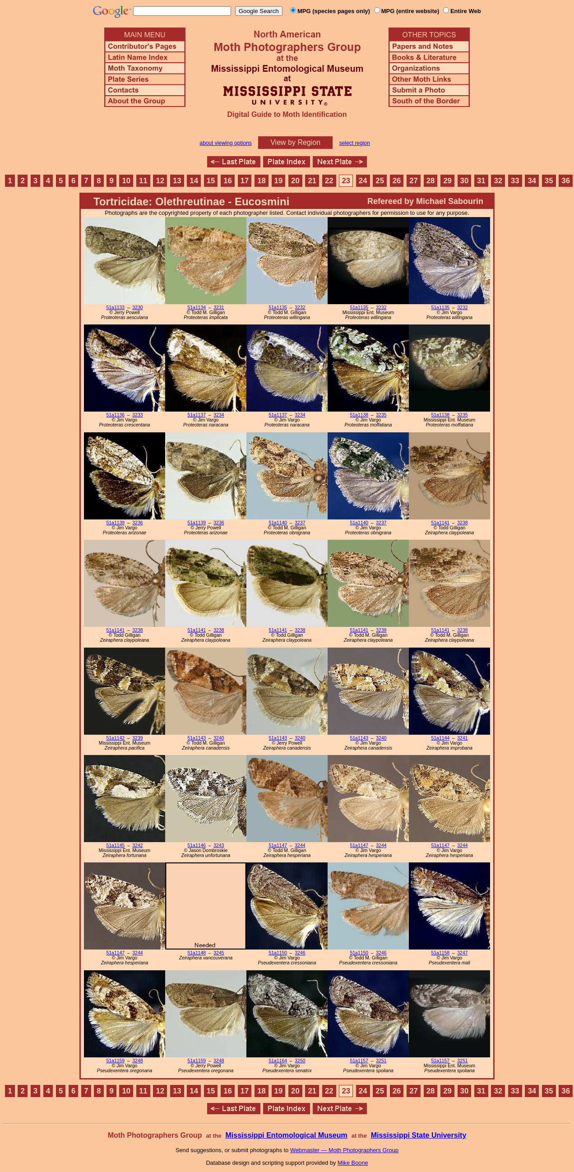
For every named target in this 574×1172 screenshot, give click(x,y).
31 (481, 180)
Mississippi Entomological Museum (286, 1135)
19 (278, 180)
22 (329, 180)
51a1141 (440, 522)
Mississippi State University (419, 1135)
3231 (218, 307)
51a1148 (197, 952)
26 (397, 180)
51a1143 (197, 738)
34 (532, 180)
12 (160, 180)
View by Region (295, 142)
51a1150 (278, 952)
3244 (300, 845)
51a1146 (197, 845)
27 (413, 180)
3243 (218, 845)
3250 (300, 1060)
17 (245, 180)
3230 (137, 307)
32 (498, 180)
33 (515, 180)
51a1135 (278, 307)
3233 (137, 414)
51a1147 (278, 845)
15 (211, 180)
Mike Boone (353, 1162)
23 (346, 180)
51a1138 (359, 414)
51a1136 (115, 414)
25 (379, 180)
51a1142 (115, 738)
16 (227, 180)
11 (143, 180)
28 (430, 180)
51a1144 (440, 738)
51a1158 (440, 952)
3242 (137, 845)
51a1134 (197, 307)
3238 (462, 522)
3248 (137, 1060)
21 (312, 180)
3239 (137, 738)
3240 (218, 738)
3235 (381, 414)
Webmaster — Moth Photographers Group (344, 1150)
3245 (218, 952)
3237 (300, 522)
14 (194, 180)
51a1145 (115, 845)
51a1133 (115, 307)
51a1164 (278, 1060)
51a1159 (115, 1060)
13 (177, 180)
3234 (218, 414)
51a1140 (278, 522)
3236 (137, 522)
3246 (300, 952)
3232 (300, 307)
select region (354, 143)
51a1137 (197, 414)
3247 (462, 952)
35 (549, 180)
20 (295, 180)
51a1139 (115, 522)
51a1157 (359, 1060)
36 (565, 180)
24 (363, 180)
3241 (462, 738)
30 (464, 180)
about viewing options (225, 143)
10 (126, 180)
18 (261, 180)
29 (447, 180)
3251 (381, 1060)
